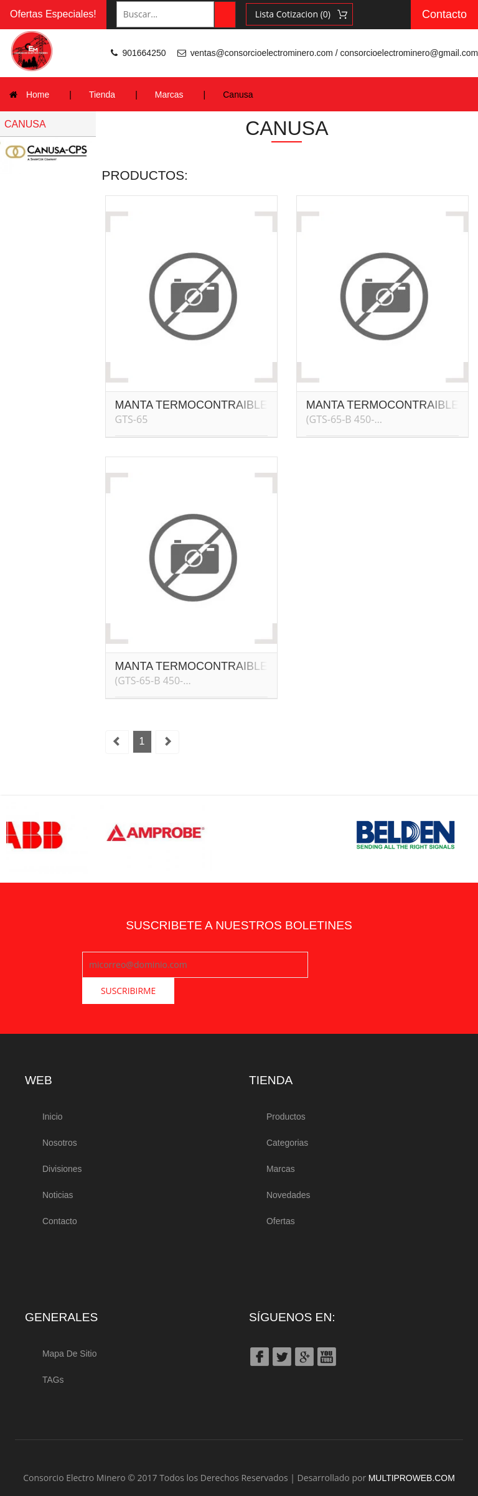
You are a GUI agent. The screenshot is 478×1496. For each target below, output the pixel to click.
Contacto (444, 14)
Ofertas (280, 1192)
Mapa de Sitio (69, 1325)
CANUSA (25, 124)
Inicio (52, 1090)
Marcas (169, 95)
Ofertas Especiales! (53, 14)
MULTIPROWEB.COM (411, 1448)
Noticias (57, 1167)
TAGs (53, 1350)
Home (37, 95)
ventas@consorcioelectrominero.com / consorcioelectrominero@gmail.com (333, 53)
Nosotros (59, 1116)
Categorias (287, 1116)
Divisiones (62, 1141)
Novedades (288, 1167)
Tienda (102, 95)
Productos (286, 1090)
